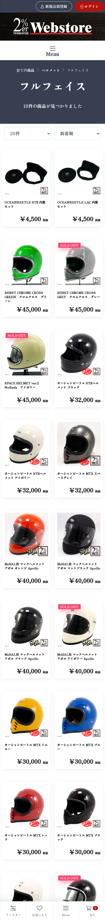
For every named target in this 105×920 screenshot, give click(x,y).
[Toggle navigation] (52, 50)
